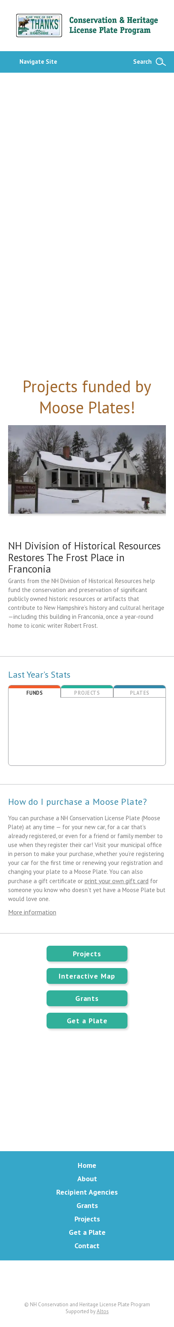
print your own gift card (117, 881)
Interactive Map (87, 976)
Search (142, 61)
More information (32, 912)
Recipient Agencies (87, 1192)
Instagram (118, 1281)
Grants (87, 998)
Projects (87, 953)
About (87, 1178)
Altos (103, 1311)
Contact (87, 1245)
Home (87, 1165)
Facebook (87, 1281)
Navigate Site (38, 61)
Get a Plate (87, 1020)
